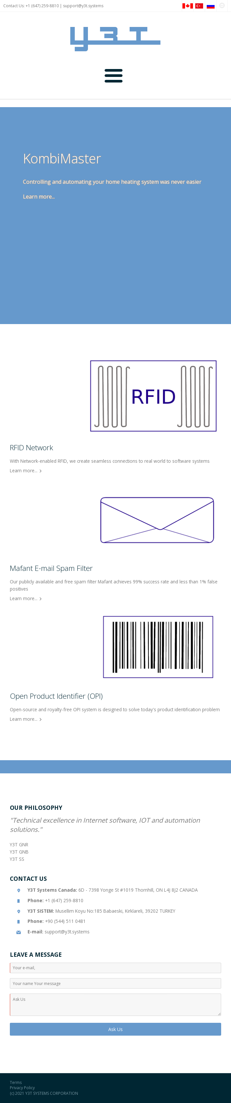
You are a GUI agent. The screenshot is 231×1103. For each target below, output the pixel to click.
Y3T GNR (19, 844)
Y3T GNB (19, 852)
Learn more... (39, 196)
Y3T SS (17, 859)
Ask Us (115, 1029)
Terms (16, 1082)
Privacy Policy (22, 1088)
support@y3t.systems (83, 6)
